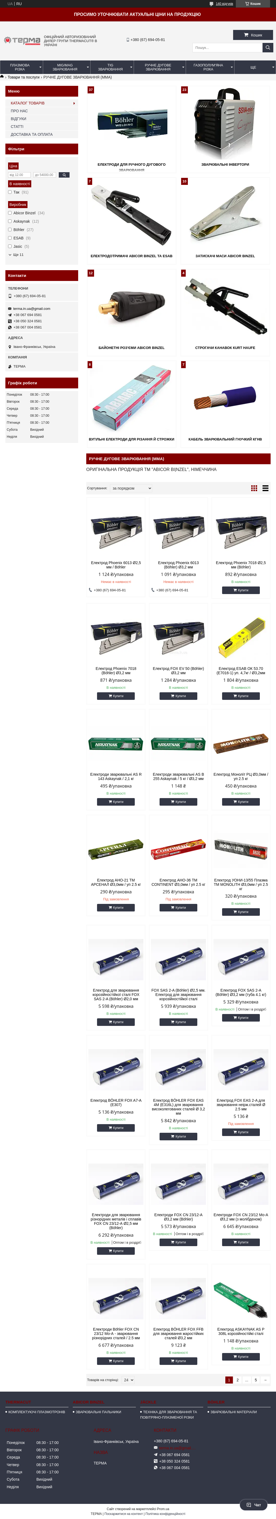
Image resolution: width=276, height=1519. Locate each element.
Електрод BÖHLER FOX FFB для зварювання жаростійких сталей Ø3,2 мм (178, 1333)
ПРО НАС (19, 111)
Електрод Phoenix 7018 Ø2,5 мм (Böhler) (241, 565)
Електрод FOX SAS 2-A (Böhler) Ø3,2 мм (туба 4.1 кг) (241, 992)
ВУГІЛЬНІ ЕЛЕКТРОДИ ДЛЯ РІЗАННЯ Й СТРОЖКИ (131, 439)
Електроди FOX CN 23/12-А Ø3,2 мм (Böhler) (178, 1217)
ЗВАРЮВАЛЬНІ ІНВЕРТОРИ (225, 164)
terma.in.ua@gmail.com (31, 309)
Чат (253, 1505)
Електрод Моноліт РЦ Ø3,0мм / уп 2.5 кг (240, 776)
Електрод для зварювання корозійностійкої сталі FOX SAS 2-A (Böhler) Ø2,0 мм (116, 994)
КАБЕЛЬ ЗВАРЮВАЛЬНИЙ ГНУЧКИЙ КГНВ (225, 439)
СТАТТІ (17, 126)
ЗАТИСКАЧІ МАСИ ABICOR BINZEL (225, 256)
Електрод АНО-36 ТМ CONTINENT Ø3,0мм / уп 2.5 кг (178, 882)
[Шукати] (268, 47)
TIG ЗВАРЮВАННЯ (110, 67)
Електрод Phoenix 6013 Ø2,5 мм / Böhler (116, 565)
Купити (243, 590)
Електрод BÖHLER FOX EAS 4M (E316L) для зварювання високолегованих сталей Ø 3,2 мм (178, 1106)
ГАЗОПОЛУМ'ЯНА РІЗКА (208, 67)
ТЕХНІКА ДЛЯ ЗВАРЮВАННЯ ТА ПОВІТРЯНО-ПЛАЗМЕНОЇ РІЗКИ (168, 1414)
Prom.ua (163, 1509)
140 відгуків (224, 4)
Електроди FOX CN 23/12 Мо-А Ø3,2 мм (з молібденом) (240, 1217)
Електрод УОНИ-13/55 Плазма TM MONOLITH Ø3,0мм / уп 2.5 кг (241, 884)
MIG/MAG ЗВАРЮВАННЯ (65, 67)
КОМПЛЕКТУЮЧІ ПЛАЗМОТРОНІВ (36, 1412)
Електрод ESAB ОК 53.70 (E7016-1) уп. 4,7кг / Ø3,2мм (240, 670)
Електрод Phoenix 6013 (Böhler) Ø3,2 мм (178, 565)
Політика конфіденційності (165, 1514)
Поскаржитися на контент (124, 1514)
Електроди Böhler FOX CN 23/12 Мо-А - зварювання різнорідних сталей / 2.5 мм (116, 1333)
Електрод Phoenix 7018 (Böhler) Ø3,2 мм (116, 670)
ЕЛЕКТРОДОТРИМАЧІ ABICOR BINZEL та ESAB (131, 256)
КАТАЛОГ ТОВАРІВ (27, 103)
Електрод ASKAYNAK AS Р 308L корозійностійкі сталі (240, 1331)
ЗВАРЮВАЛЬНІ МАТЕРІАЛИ (234, 1412)
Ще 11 (18, 255)
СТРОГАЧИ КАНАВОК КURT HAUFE (225, 348)
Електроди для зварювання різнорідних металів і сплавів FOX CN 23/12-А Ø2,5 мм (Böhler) (116, 1221)
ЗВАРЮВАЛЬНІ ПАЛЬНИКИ (98, 1412)
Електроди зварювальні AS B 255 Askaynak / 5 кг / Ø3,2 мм (178, 776)
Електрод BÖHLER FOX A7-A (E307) (116, 1102)
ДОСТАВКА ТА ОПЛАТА (32, 134)
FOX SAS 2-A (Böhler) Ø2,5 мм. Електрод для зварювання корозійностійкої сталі (178, 994)
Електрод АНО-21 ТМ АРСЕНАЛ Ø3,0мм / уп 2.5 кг (116, 882)
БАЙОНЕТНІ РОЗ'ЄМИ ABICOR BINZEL (132, 348)
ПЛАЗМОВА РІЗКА (19, 67)
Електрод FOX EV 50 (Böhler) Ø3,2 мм (178, 670)
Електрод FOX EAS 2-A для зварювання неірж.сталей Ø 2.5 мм (240, 1104)
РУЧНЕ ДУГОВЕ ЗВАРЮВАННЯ (158, 67)
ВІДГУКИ (18, 119)
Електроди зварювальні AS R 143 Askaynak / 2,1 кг (116, 776)
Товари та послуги (23, 77)
